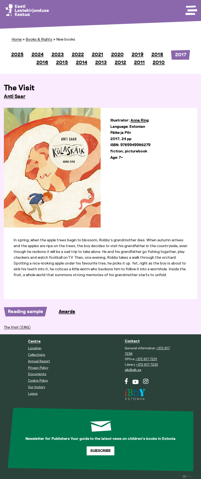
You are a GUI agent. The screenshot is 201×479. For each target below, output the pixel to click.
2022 (78, 54)
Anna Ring (140, 120)
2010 (158, 62)
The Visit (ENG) (17, 327)
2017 (180, 55)
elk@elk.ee (133, 370)
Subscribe (100, 450)
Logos (33, 394)
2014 (81, 62)
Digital (187, 476)
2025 (17, 54)
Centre (34, 341)
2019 (138, 54)
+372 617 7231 (146, 359)
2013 (101, 62)
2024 (37, 54)
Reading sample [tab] (25, 311)
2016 (42, 62)
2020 (117, 54)
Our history (36, 387)
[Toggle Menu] (191, 9)
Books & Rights (39, 39)
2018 (157, 54)
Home (17, 39)
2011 (139, 62)
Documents (37, 374)
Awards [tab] (67, 311)
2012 (120, 62)
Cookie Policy (38, 381)
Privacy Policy (38, 368)
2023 (57, 54)
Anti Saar (15, 96)
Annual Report (39, 361)
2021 (97, 54)
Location (35, 348)
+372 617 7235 (147, 365)
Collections (36, 355)
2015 (62, 62)
